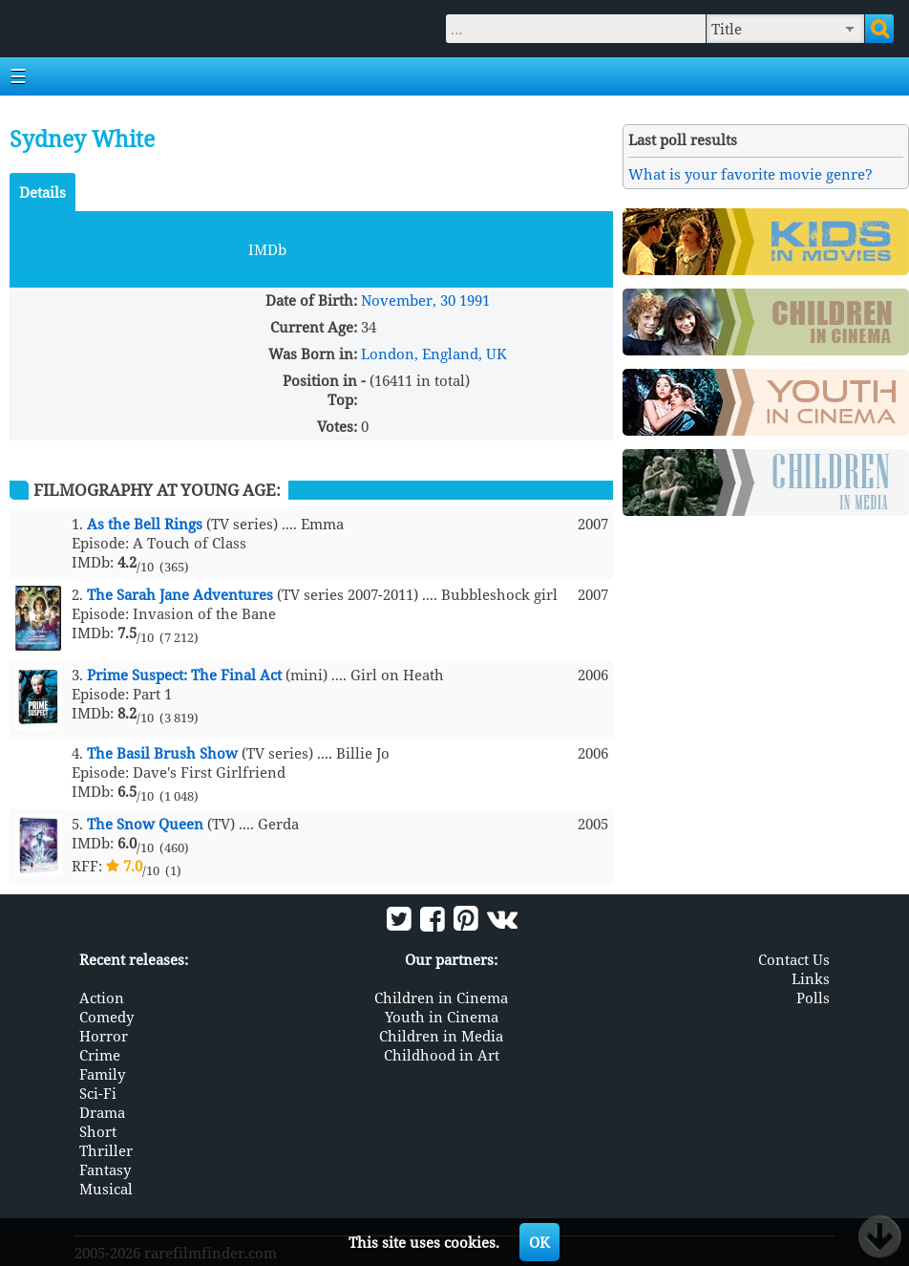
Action (101, 997)
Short (97, 1131)
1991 (474, 300)
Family (102, 1074)
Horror (103, 1035)
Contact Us (794, 959)
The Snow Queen (145, 823)
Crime (99, 1054)
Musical (106, 1188)
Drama (102, 1112)
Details (42, 192)
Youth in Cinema (441, 1016)
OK (539, 1242)
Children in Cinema (441, 997)
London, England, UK (434, 353)
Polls (813, 997)
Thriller (106, 1150)
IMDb (267, 249)
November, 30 (408, 300)
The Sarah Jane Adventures (180, 594)
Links (811, 978)
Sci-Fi (97, 1093)
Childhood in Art (441, 1054)
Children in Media (441, 1035)
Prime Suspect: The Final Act (184, 674)
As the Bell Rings (144, 523)
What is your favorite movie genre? (750, 173)
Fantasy (105, 1169)
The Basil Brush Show (162, 752)
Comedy (106, 1016)
